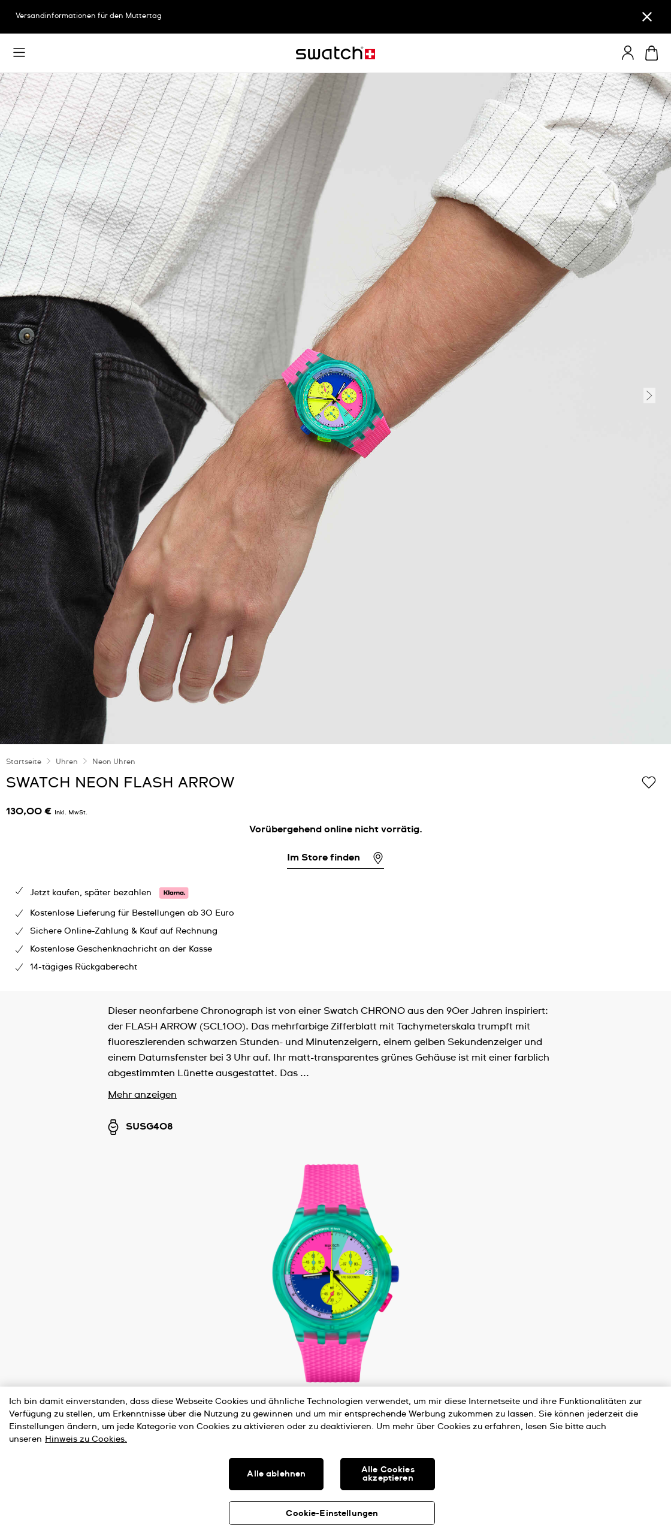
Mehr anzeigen (142, 1095)
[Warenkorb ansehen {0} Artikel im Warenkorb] (651, 53)
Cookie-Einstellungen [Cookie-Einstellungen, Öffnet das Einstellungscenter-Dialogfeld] (332, 1513)
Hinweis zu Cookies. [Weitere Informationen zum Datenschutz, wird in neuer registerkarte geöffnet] (86, 1439)
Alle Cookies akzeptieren (388, 1474)
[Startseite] (335, 53)
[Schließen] (647, 17)
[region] (335, 1460)
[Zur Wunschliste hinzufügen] (649, 782)
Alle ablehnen (276, 1474)
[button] (19, 53)
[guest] (628, 53)
